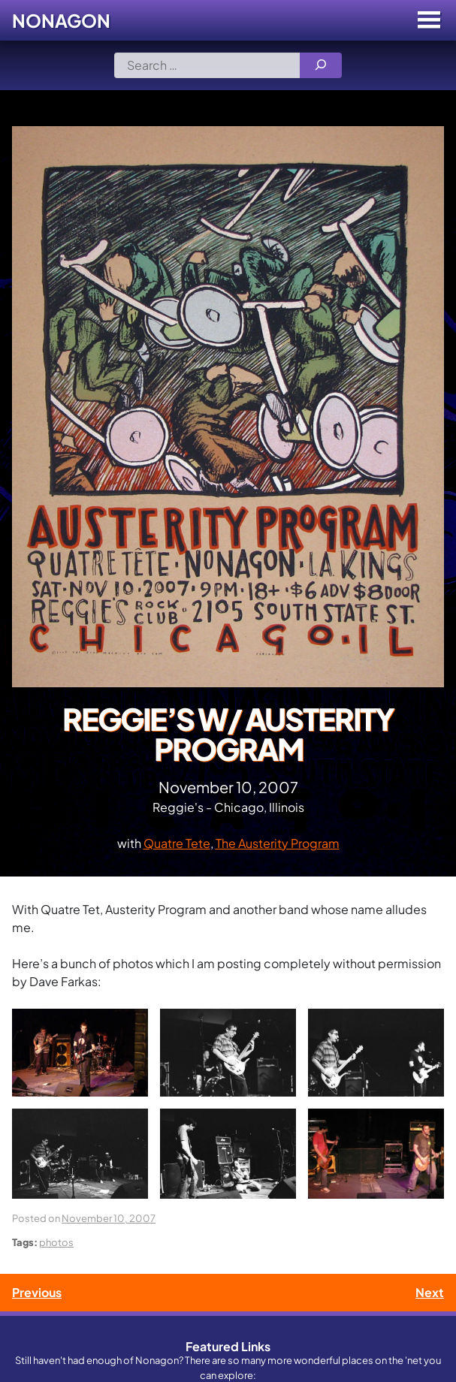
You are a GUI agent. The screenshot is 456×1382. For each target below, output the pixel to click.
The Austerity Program (278, 843)
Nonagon (61, 20)
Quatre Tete (176, 843)
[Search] (321, 65)
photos (56, 1242)
